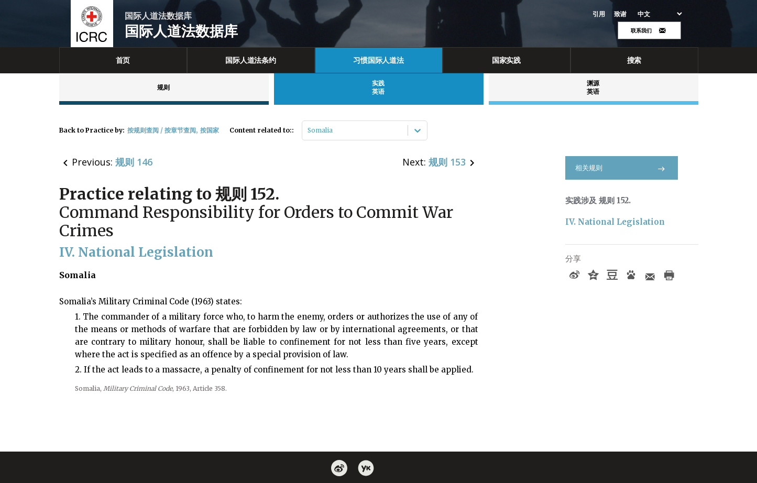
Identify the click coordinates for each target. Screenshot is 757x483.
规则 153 (447, 162)
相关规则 (621, 167)
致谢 (620, 14)
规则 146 (133, 162)
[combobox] (308, 130)
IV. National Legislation (615, 222)
